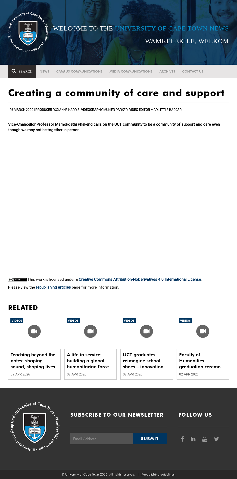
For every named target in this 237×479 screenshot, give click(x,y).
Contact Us (192, 71)
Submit (150, 438)
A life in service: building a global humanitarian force (88, 360)
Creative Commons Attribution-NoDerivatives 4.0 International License (140, 279)
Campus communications (79, 71)
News (44, 71)
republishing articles (53, 287)
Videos (17, 320)
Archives (167, 71)
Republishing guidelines (158, 474)
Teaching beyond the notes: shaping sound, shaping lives (33, 360)
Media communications (131, 71)
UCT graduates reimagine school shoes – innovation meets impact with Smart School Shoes (144, 361)
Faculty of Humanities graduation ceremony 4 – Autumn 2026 (202, 361)
